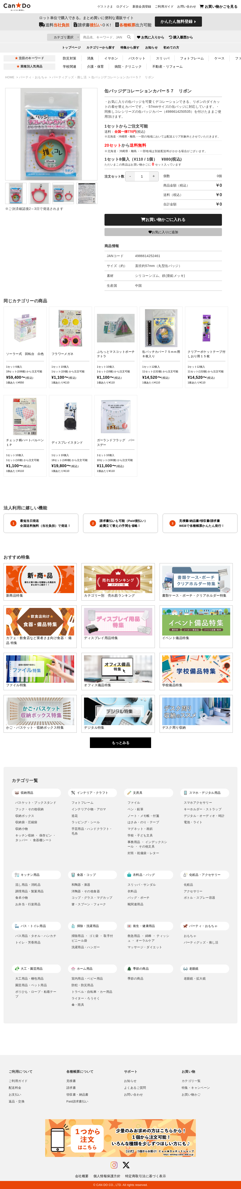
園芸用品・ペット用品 (31, 985)
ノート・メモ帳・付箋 (143, 816)
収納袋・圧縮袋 (26, 822)
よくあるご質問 (135, 1087)
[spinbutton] (142, 176)
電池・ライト (193, 822)
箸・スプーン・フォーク (89, 904)
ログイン (122, 7)
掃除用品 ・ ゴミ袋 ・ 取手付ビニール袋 (92, 938)
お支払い (15, 1094)
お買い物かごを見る (218, 7)
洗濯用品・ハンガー (86, 947)
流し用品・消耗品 (27, 884)
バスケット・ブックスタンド (35, 802)
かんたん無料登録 (177, 23)
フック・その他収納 (29, 809)
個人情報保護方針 (106, 1176)
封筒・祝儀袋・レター (143, 853)
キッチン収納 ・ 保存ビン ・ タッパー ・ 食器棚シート (35, 838)
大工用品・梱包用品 (29, 978)
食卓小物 (21, 897)
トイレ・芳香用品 (27, 942)
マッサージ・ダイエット (145, 947)
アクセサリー (193, 891)
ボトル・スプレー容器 (199, 897)
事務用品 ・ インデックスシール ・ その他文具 (147, 844)
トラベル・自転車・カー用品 (92, 992)
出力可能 (133, 26)
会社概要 (82, 1176)
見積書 (71, 1081)
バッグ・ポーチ (139, 897)
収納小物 (21, 829)
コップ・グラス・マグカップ (92, 897)
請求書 (71, 1087)
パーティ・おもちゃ (33, 77)
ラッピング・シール (86, 822)
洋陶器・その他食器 (86, 891)
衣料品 (132, 891)
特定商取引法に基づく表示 (145, 1176)
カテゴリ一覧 (191, 1081)
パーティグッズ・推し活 (70, 77)
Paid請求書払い (77, 1101)
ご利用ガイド (164, 7)
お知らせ (151, 48)
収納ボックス (24, 816)
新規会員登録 (142, 7)
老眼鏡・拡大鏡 (195, 978)
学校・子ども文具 (140, 835)
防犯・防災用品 (83, 985)
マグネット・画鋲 (140, 829)
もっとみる (120, 743)
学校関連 (69, 66)
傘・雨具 (78, 1004)
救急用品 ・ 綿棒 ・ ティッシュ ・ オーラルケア (148, 938)
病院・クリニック (128, 66)
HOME (10, 77)
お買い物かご (191, 1094)
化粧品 (188, 884)
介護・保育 (95, 66)
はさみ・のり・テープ (143, 822)
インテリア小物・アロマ (89, 809)
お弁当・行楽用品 (27, 904)
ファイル (134, 802)
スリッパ (163, 58)
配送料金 (15, 1087)
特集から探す (130, 48)
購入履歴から (208, 38)
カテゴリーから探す (100, 48)
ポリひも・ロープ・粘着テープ (35, 994)
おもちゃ (190, 936)
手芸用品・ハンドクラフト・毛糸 (92, 831)
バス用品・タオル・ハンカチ (35, 936)
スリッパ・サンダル (142, 884)
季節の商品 (135, 978)
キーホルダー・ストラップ (203, 809)
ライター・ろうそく (86, 998)
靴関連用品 (135, 904)
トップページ (71, 48)
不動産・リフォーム (167, 66)
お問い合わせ (186, 7)
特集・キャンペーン (196, 1087)
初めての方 (171, 48)
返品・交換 (16, 1101)
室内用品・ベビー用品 (87, 978)
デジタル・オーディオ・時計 (204, 816)
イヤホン (111, 58)
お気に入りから (177, 38)
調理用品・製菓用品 (29, 891)
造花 (75, 816)
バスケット (137, 58)
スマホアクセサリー (198, 802)
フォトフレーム (192, 58)
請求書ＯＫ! (92, 26)
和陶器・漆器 (81, 884)
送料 (54, 26)
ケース (219, 58)
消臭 (90, 58)
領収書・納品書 (77, 1094)
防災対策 (69, 58)
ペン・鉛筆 (135, 809)
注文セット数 (131, 176)
